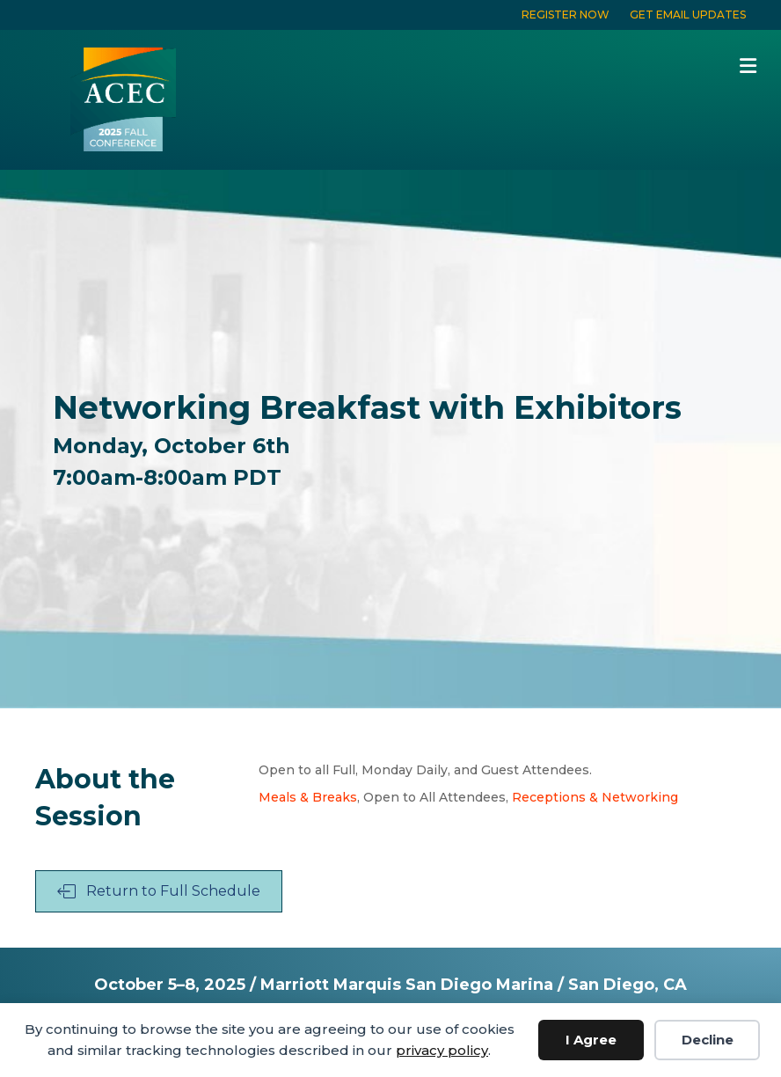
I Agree (591, 1039)
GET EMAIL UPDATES (688, 14)
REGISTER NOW (565, 14)
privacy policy (442, 1050)
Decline (708, 1039)
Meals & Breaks (308, 797)
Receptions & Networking (595, 797)
